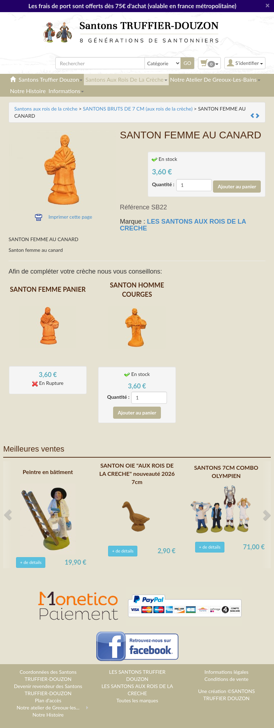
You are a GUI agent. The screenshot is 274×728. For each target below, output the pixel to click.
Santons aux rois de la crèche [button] (126, 79)
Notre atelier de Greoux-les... (48, 707)
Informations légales (226, 672)
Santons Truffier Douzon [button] (50, 79)
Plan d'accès (48, 700)
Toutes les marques (137, 700)
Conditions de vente (226, 679)
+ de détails (30, 562)
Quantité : (163, 184)
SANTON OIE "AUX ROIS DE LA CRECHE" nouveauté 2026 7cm (137, 473)
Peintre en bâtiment (48, 471)
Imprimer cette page (70, 217)
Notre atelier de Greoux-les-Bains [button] (215, 79)
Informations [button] (66, 90)
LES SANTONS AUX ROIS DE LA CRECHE (183, 225)
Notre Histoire (28, 90)
